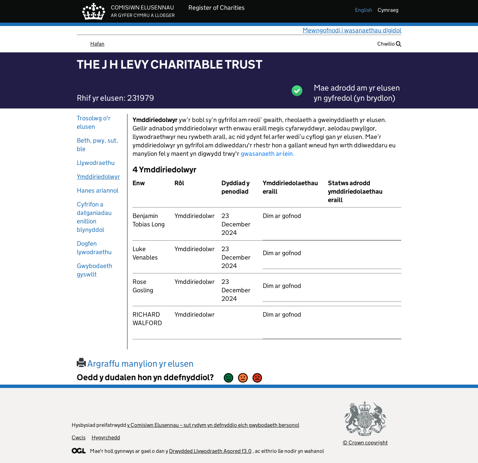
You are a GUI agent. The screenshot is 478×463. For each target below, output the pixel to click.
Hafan (97, 44)
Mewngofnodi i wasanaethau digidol (352, 30)
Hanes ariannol (97, 190)
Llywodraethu (96, 163)
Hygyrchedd (106, 437)
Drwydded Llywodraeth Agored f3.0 (210, 451)
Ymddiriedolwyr (98, 176)
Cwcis (79, 437)
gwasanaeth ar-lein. (267, 153)
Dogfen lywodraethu (94, 248)
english (363, 10)
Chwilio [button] (389, 44)
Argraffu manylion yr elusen (135, 363)
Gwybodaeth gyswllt (94, 270)
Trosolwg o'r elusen (94, 122)
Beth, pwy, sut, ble (97, 145)
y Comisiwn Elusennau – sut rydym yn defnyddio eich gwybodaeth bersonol (213, 425)
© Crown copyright (365, 442)
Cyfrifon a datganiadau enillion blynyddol (94, 217)
